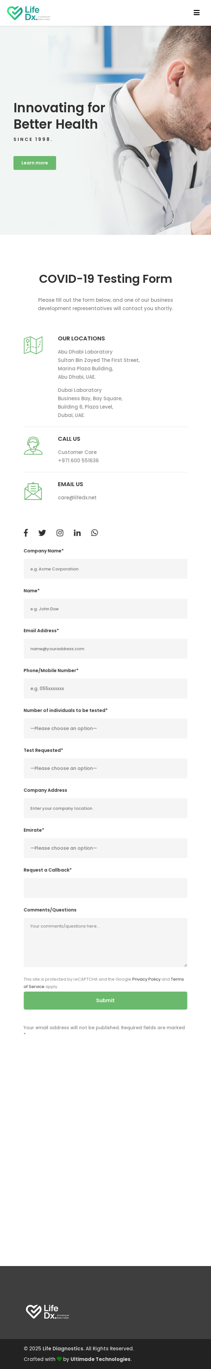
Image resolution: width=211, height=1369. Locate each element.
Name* (32, 594)
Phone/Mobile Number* (51, 674)
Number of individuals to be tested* (66, 714)
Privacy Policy (146, 983)
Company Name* (44, 554)
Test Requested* (43, 754)
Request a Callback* (48, 873)
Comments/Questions (50, 913)
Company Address (45, 794)
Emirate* (34, 833)
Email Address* (41, 634)
